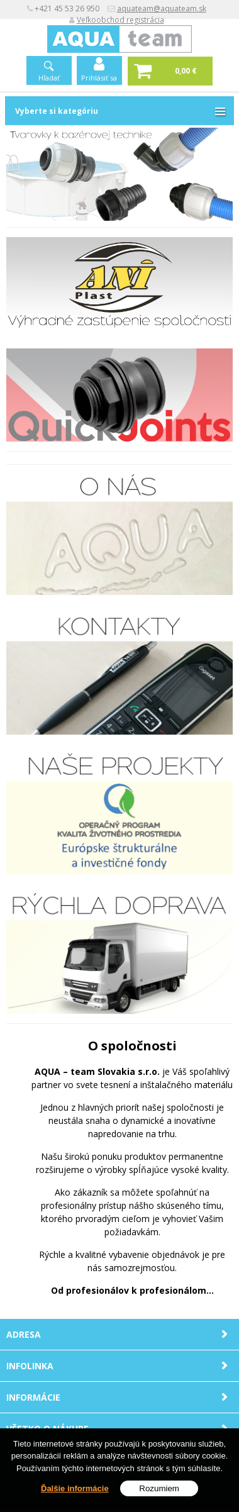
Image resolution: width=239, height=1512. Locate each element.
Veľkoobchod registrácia (120, 19)
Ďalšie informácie (75, 1488)
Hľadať (49, 77)
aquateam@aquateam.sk (161, 8)
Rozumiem (159, 1488)
